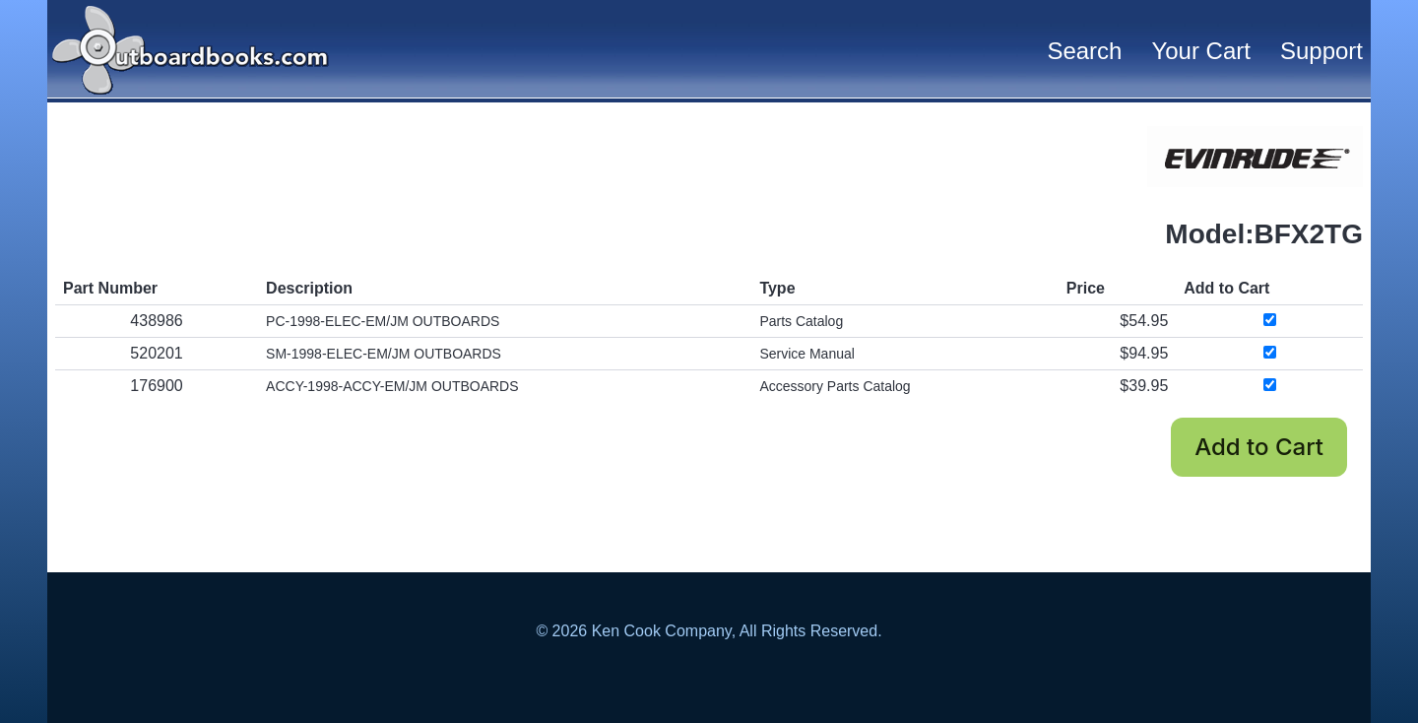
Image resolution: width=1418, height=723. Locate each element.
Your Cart (1201, 50)
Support (1321, 50)
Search (1084, 50)
